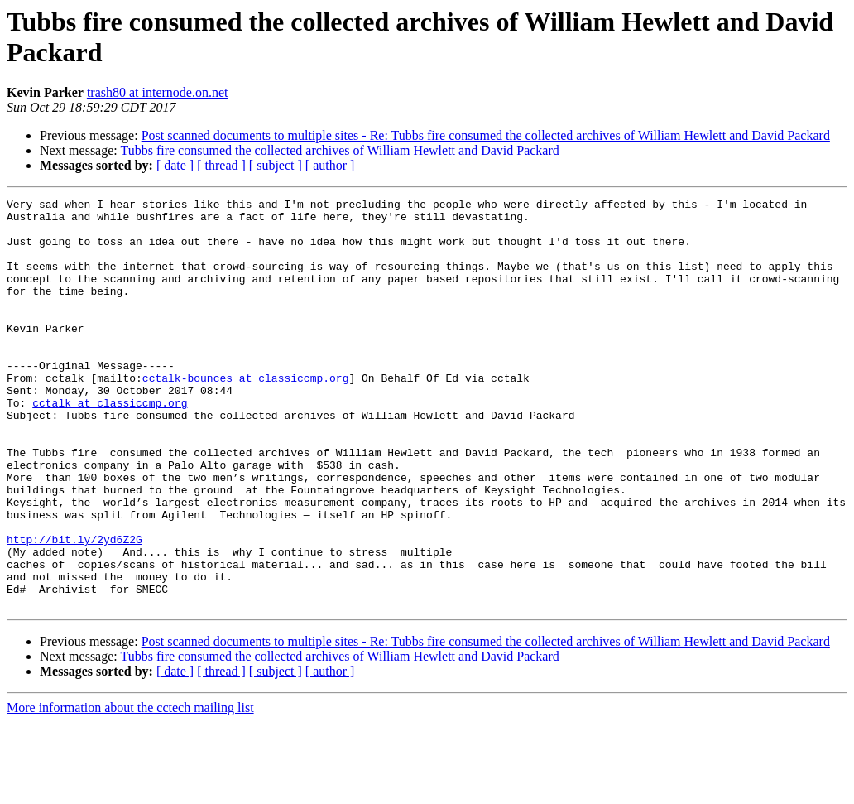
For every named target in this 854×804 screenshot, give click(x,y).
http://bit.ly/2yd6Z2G (74, 608)
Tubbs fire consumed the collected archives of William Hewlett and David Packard (339, 150)
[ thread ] (221, 165)
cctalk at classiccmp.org (109, 444)
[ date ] (175, 165)
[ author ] (330, 165)
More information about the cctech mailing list (130, 789)
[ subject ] (275, 165)
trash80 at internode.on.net (157, 92)
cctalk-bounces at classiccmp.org (245, 414)
